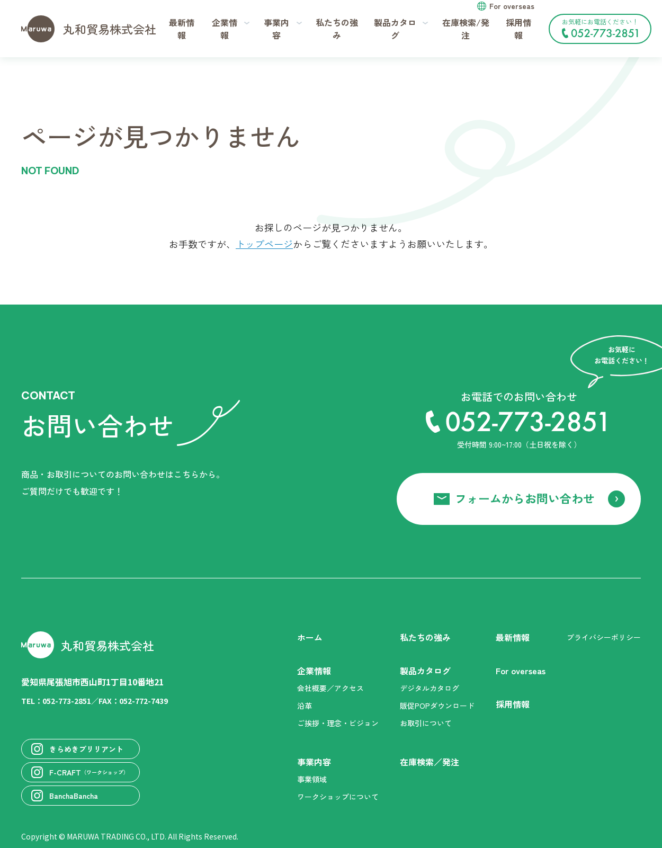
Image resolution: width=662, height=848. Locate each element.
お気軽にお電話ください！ (600, 27)
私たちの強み (337, 28)
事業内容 (314, 762)
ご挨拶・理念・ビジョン (338, 723)
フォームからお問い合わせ (525, 497)
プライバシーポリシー (604, 637)
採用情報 (518, 28)
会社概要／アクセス (330, 688)
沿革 (304, 705)
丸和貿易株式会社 (88, 28)
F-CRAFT (80, 772)
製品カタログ (425, 671)
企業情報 (314, 671)
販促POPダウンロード (437, 705)
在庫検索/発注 (465, 28)
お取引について (426, 723)
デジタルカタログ (429, 688)
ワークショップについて (338, 796)
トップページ (264, 244)
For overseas (511, 6)
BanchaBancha (64, 795)
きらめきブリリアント (77, 749)
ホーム (310, 637)
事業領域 (312, 779)
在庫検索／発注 (429, 762)
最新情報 (181, 28)
